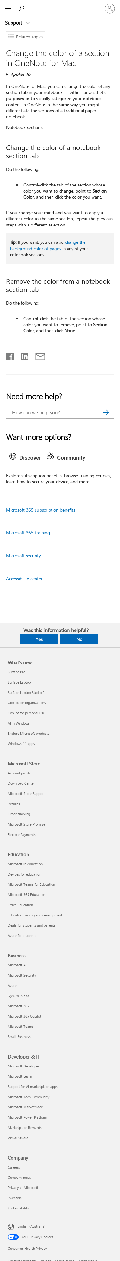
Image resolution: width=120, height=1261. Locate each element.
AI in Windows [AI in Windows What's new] (19, 723)
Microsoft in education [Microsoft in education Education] (25, 863)
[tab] (27, 458)
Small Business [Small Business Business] (19, 1036)
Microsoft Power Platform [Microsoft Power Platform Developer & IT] (27, 1117)
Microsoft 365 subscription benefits (40, 510)
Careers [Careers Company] (14, 1167)
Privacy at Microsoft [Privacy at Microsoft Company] (23, 1187)
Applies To (20, 74)
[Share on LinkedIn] (22, 355)
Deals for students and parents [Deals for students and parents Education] (32, 925)
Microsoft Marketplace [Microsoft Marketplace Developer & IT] (25, 1107)
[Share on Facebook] (10, 355)
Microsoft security (23, 555)
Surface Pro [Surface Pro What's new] (16, 672)
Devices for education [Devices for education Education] (24, 874)
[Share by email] (37, 355)
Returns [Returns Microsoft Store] (14, 803)
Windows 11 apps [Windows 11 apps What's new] (21, 743)
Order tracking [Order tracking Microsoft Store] (19, 814)
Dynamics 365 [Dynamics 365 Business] (18, 995)
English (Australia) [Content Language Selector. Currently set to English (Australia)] (31, 1226)
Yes (39, 639)
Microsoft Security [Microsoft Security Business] (22, 975)
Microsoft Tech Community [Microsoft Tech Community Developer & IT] (28, 1096)
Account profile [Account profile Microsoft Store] (19, 773)
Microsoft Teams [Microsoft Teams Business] (21, 1026)
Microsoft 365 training (28, 532)
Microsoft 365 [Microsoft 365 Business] (18, 1005)
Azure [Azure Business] (12, 985)
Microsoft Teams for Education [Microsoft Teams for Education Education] (31, 884)
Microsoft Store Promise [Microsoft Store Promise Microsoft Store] (26, 824)
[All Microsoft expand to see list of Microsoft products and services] (8, 8)
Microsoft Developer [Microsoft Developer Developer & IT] (23, 1066)
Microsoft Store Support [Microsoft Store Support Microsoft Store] (26, 793)
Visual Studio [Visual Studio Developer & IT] (18, 1137)
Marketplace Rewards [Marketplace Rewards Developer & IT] (25, 1127)
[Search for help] (22, 8)
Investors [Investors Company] (15, 1197)
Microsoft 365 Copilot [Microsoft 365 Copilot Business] (24, 1016)
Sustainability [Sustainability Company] (18, 1208)
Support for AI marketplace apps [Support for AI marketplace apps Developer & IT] (33, 1086)
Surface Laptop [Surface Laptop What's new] (19, 682)
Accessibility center (24, 578)
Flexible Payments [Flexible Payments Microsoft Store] (22, 834)
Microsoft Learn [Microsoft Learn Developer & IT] (20, 1076)
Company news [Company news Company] (19, 1177)
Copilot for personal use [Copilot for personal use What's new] (26, 712)
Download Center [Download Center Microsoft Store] (21, 783)
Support (14, 23)
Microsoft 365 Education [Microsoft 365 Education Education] (26, 894)
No (79, 639)
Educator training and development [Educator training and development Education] (35, 915)
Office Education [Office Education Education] (20, 904)
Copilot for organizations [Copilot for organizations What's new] (27, 702)
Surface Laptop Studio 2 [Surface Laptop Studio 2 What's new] (26, 692)
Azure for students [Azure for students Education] (22, 935)
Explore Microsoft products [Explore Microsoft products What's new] (28, 733)
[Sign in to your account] (109, 8)
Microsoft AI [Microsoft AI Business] (17, 965)
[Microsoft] (59, 5)
